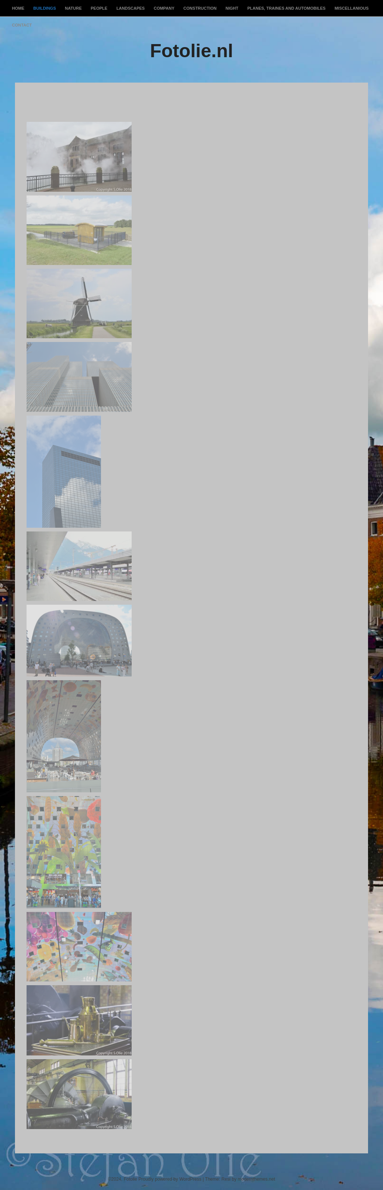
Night (232, 8)
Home (18, 8)
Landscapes (130, 8)
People (99, 8)
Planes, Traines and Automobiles (286, 8)
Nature (73, 8)
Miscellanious (351, 8)
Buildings (44, 8)
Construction (200, 8)
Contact (22, 25)
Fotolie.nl (191, 50)
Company (164, 8)
